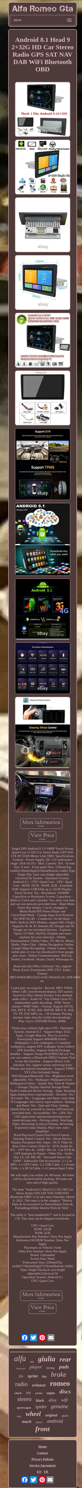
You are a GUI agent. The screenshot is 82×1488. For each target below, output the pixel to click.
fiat (44, 1376)
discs (65, 1391)
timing (50, 1368)
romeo (60, 1383)
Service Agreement (42, 1465)
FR (46, 1471)
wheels (18, 1393)
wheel (33, 1413)
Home (42, 1446)
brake (58, 1374)
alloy (52, 1400)
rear (65, 1359)
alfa (20, 1358)
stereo (24, 1399)
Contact (42, 1453)
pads (64, 1367)
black (40, 1400)
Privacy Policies (42, 1459)
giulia (46, 1359)
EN (39, 1471)
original (51, 1415)
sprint (33, 1376)
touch (26, 1421)
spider (41, 1406)
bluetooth (20, 1368)
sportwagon (24, 1407)
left (28, 1393)
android (55, 1421)
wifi (64, 1400)
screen (38, 1393)
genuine (59, 1406)
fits (21, 1376)
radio (21, 1384)
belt (32, 1362)
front (42, 1429)
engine (51, 1393)
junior (39, 1422)
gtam (65, 1415)
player (36, 1367)
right (19, 1416)
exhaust (38, 1385)
